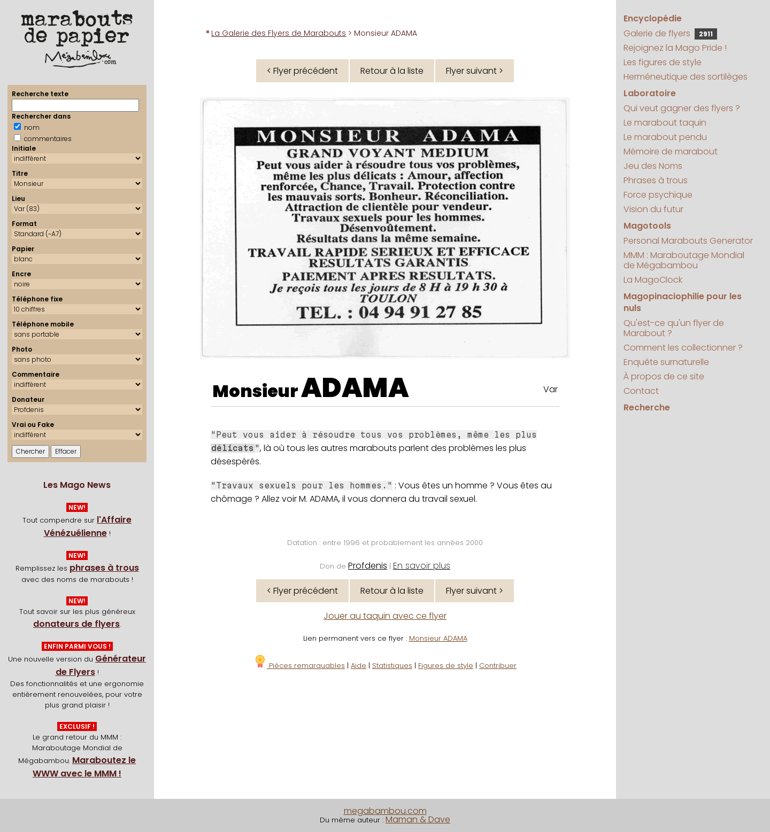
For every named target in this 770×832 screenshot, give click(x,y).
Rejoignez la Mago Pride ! (675, 48)
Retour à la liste (392, 71)
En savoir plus (421, 565)
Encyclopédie (652, 18)
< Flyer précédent (302, 71)
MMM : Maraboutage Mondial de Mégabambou (683, 260)
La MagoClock (652, 280)
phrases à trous (104, 568)
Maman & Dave (418, 819)
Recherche (646, 407)
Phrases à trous (655, 180)
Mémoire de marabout (670, 151)
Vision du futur (653, 209)
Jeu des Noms (652, 166)
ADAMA (355, 388)
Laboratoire (649, 93)
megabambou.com (385, 811)
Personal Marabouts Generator (688, 241)
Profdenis (367, 565)
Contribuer (498, 665)
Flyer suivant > (474, 71)
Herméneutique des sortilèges (685, 77)
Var (550, 389)
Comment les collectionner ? (683, 347)
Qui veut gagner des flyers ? (681, 108)
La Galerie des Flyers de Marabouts (278, 33)
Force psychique (657, 195)
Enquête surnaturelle (666, 362)
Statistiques (392, 665)
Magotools (647, 226)
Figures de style (445, 665)
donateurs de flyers (76, 624)
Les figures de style (662, 62)
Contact (641, 391)
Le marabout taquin (664, 122)
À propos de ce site (663, 376)
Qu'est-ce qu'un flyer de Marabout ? (673, 328)
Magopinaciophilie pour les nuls (682, 302)
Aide (358, 665)
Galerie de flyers (670, 33)
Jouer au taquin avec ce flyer (385, 616)
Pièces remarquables (299, 665)
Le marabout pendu (665, 137)
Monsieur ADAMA (438, 638)
